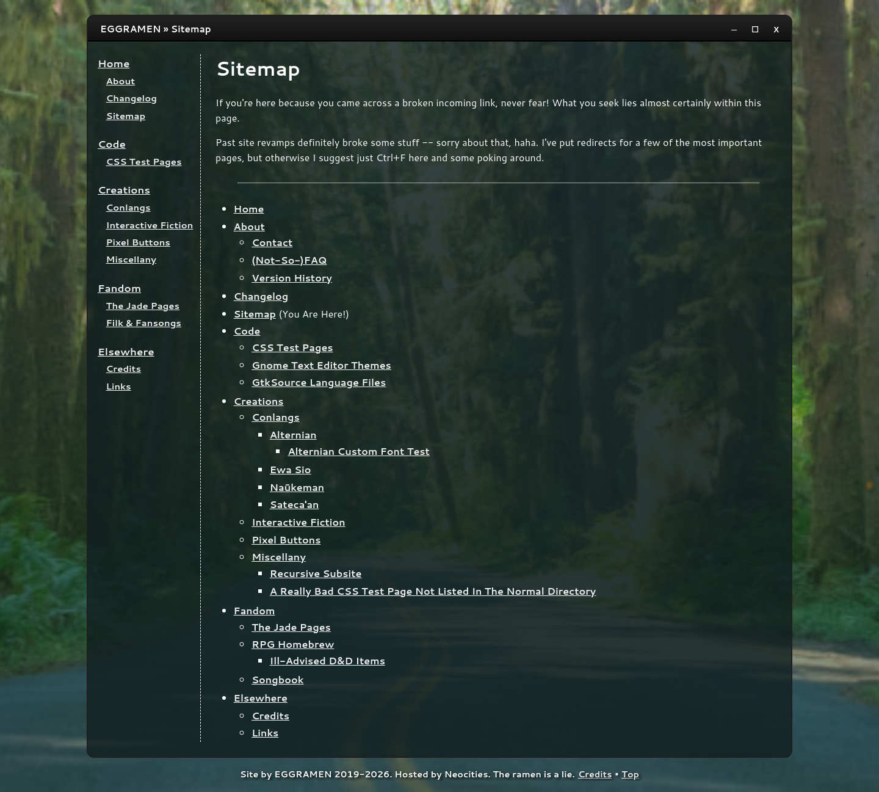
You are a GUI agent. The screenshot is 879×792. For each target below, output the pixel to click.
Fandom (119, 288)
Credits (123, 368)
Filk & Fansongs (143, 322)
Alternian (293, 434)
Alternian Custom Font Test (358, 451)
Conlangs (128, 207)
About (121, 80)
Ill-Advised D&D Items (327, 660)
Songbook (277, 679)
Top (630, 774)
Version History (291, 278)
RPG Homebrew (292, 644)
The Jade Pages (143, 305)
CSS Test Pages (144, 161)
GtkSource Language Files (318, 382)
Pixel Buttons (138, 242)
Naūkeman (297, 487)
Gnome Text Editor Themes (321, 365)
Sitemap (126, 115)
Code (112, 144)
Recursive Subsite (316, 573)
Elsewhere (126, 351)
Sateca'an (294, 504)
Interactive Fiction (150, 225)
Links (118, 386)
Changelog (131, 98)
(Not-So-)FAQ (289, 260)
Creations (124, 190)
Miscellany (131, 259)
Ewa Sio (290, 469)
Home (113, 63)
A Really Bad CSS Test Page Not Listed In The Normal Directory (433, 591)
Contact (271, 242)
